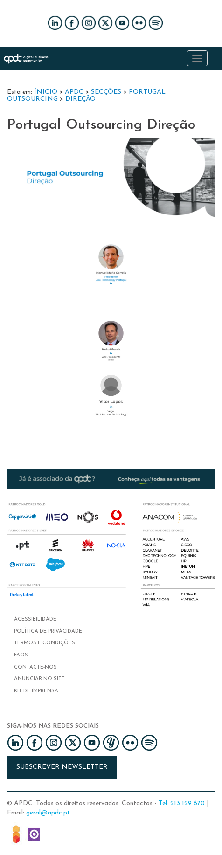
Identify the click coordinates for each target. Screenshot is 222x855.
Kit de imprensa (36, 691)
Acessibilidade (35, 619)
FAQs (21, 655)
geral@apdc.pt (48, 812)
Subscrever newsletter (62, 767)
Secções (106, 92)
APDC (74, 92)
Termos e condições (44, 643)
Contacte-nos (35, 667)
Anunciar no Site (39, 679)
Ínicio (45, 92)
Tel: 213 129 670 (182, 803)
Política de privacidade (48, 631)
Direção (80, 99)
